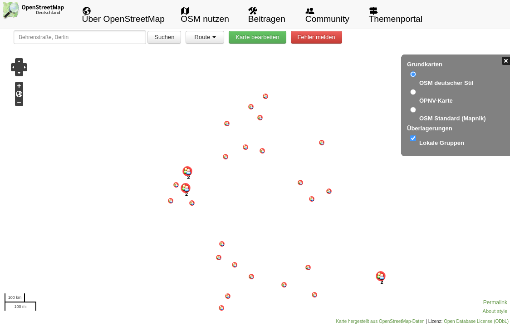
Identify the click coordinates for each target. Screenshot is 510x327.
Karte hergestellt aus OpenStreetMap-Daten (380, 321)
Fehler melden (316, 37)
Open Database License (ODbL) (476, 321)
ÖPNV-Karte (436, 100)
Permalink (495, 302)
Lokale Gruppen (441, 142)
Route (205, 37)
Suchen (164, 37)
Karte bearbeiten (257, 37)
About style (495, 311)
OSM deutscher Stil (446, 82)
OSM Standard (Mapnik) (452, 118)
